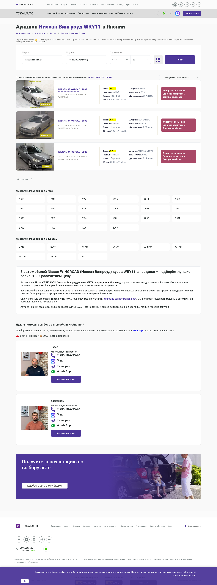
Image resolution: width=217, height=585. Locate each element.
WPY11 (22, 257)
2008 (146, 209)
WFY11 (116, 247)
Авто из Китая (117, 13)
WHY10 (178, 247)
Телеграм (64, 367)
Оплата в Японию (157, 527)
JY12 (21, 247)
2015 (115, 199)
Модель (70, 52)
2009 (115, 209)
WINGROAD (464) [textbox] (78, 59)
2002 (146, 218)
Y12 (84, 257)
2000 (21, 228)
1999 (53, 228)
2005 (53, 218)
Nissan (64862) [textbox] (33, 59)
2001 (177, 218)
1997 (115, 228)
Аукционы (70, 13)
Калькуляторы (123, 4)
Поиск (180, 59)
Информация (141, 527)
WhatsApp (138, 331)
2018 (21, 199)
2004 (84, 218)
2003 (115, 218)
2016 (84, 199)
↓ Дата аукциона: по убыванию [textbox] (175, 77)
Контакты (94, 4)
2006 (21, 218)
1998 (84, 228)
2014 (146, 199)
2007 (177, 209)
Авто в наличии (107, 4)
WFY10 (85, 247)
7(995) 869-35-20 (68, 356)
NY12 (53, 247)
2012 (21, 209)
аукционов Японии (108, 283)
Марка (25, 52)
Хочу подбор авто (66, 380)
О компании (52, 4)
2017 (53, 199)
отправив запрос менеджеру (120, 299)
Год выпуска (116, 52)
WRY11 (54, 257)
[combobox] (42, 59)
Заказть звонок (192, 13)
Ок (25, 581)
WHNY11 (148, 247)
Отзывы (73, 4)
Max (60, 361)
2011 (53, 209)
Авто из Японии (55, 13)
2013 (177, 199)
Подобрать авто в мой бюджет (45, 487)
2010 (84, 209)
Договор (83, 4)
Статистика (83, 13)
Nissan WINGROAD (69, 89)
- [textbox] (116, 59)
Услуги (64, 4)
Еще (134, 4)
